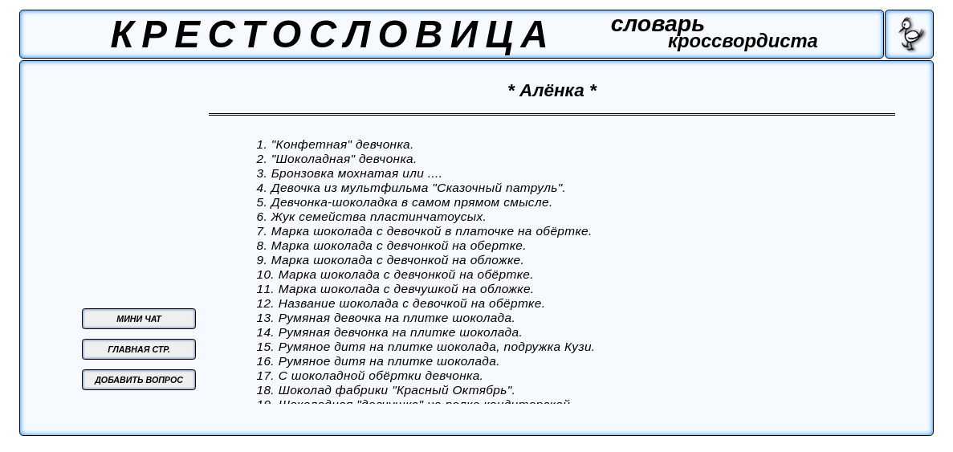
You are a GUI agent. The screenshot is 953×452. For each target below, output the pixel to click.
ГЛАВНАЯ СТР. (139, 349)
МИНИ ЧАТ (138, 319)
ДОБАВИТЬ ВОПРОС (139, 380)
